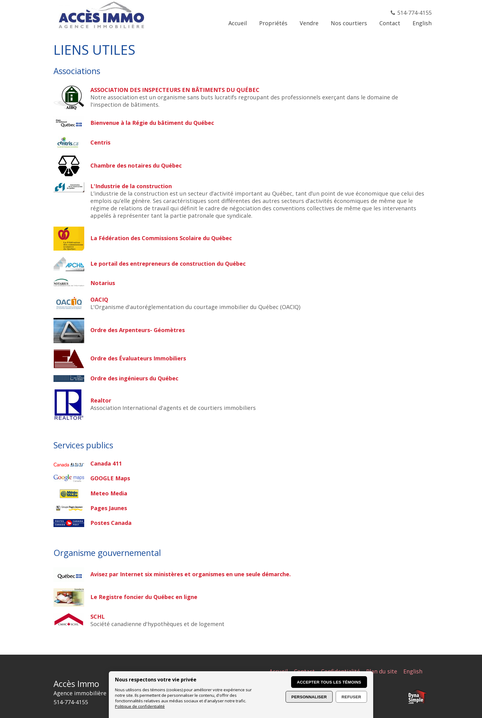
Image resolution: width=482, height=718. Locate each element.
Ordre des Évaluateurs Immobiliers (138, 358)
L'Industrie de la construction (131, 186)
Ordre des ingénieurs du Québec (134, 378)
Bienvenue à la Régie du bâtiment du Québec (152, 122)
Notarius (102, 283)
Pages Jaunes (108, 508)
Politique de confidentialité (140, 706)
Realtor (100, 400)
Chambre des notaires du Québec (136, 165)
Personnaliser (309, 697)
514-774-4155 (414, 12)
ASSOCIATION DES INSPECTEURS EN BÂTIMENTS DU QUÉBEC (174, 89)
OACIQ (99, 299)
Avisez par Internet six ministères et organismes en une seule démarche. (190, 574)
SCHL (97, 616)
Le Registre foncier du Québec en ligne (143, 597)
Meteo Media (108, 493)
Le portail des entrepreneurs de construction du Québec (168, 263)
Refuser (351, 697)
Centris (100, 142)
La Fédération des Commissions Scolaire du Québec (161, 238)
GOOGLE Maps (110, 478)
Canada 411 (106, 463)
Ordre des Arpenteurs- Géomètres (137, 330)
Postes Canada (111, 522)
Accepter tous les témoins (329, 682)
